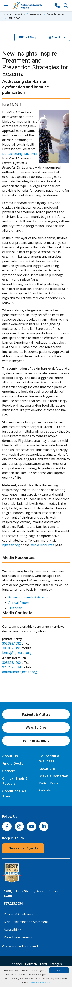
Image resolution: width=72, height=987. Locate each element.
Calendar (45, 790)
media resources (42, 545)
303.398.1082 (11, 643)
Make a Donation (53, 776)
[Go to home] (31, 5)
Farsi (43, 964)
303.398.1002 (11, 662)
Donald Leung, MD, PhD (19, 154)
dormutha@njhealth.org (19, 672)
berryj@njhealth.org (16, 653)
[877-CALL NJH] (57, 5)
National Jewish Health (26, 946)
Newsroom (35, 14)
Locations (47, 768)
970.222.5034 (11, 667)
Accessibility (12, 929)
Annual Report (18, 602)
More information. (40, 982)
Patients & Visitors (36, 714)
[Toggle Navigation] (6, 5)
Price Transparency (18, 937)
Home (7, 14)
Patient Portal (49, 783)
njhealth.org (11, 545)
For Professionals (36, 741)
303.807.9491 (11, 648)
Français (56, 964)
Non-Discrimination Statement (26, 922)
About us (20, 14)
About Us (10, 756)
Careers (8, 770)
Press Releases (55, 14)
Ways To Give (36, 727)
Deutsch (31, 964)
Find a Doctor (13, 763)
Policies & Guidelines (18, 914)
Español (16, 964)
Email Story (27, 37)
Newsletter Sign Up (23, 848)
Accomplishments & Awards (28, 597)
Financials (15, 608)
